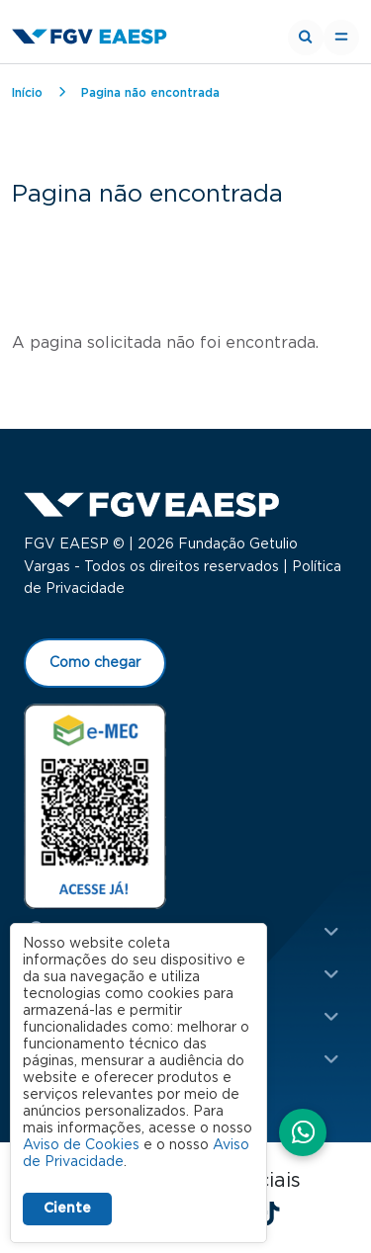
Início (27, 93)
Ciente (67, 1208)
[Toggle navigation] (341, 37)
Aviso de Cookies (81, 1145)
